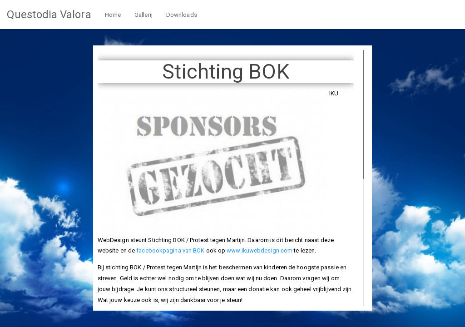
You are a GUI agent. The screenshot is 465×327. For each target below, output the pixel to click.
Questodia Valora (49, 14)
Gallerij (143, 14)
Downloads (181, 14)
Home (113, 14)
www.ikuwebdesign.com (259, 250)
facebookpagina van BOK (170, 250)
